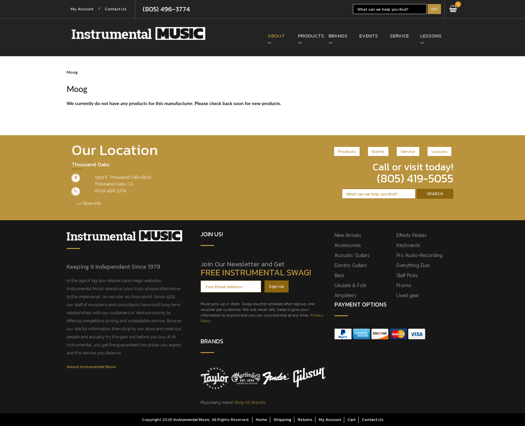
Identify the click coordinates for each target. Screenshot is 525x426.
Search (435, 193)
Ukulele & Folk (350, 285)
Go (434, 9)
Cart (352, 419)
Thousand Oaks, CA (114, 183)
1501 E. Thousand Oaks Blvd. (123, 177)
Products (308, 35)
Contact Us (117, 9)
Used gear (407, 295)
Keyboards (408, 245)
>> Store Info (89, 203)
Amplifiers (345, 295)
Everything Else (413, 265)
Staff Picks (407, 275)
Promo (403, 285)
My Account (83, 9)
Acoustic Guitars (352, 255)
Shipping (282, 419)
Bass (339, 275)
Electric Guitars (350, 265)
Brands (338, 35)
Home (261, 419)
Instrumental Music (191, 419)
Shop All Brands (249, 402)
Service (399, 35)
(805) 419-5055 (415, 178)
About (276, 35)
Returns (305, 419)
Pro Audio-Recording (419, 255)
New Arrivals (347, 235)
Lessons (430, 35)
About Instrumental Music (91, 366)
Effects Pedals (411, 235)
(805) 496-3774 (168, 9)
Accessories (347, 245)
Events (368, 35)
